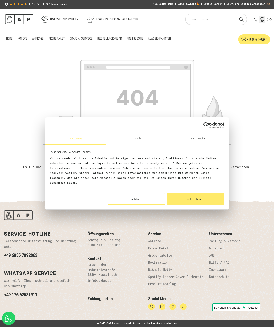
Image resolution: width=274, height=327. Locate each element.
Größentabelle (160, 255)
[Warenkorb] (255, 20)
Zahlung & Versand (224, 241)
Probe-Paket (158, 248)
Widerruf (216, 248)
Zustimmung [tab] (76, 138)
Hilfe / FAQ (219, 262)
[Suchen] (241, 19)
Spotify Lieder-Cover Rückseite (175, 277)
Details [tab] (137, 138)
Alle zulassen (195, 199)
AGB (212, 255)
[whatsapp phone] (8, 318)
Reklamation (158, 262)
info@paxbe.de (99, 280)
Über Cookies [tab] (198, 138)
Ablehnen (136, 199)
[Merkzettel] (269, 20)
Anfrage (154, 241)
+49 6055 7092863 (20, 255)
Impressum (217, 269)
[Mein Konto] (262, 19)
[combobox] (211, 19)
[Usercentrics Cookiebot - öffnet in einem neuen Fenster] (206, 125)
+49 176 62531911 (20, 294)
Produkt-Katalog (162, 284)
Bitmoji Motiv (160, 269)
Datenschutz (219, 277)
